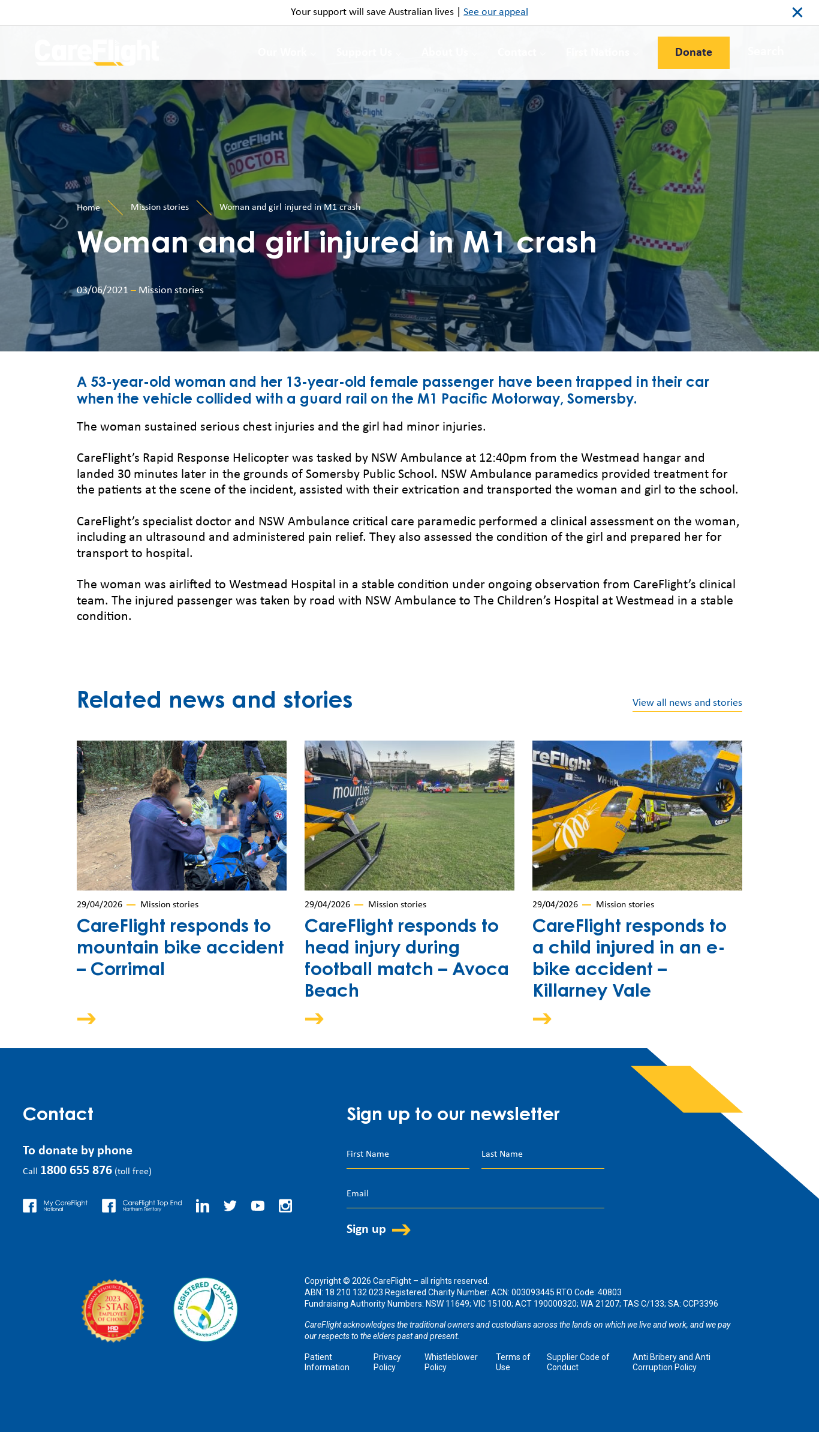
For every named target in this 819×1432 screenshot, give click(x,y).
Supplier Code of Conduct (578, 1362)
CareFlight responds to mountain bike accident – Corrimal (180, 949)
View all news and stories (687, 703)
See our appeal (495, 12)
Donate (693, 53)
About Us (444, 53)
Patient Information (327, 1362)
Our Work (282, 53)
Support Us (364, 53)
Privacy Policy (387, 1362)
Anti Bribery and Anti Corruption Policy (671, 1362)
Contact (517, 53)
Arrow (95, 1018)
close (797, 12)
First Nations (598, 53)
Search (766, 52)
